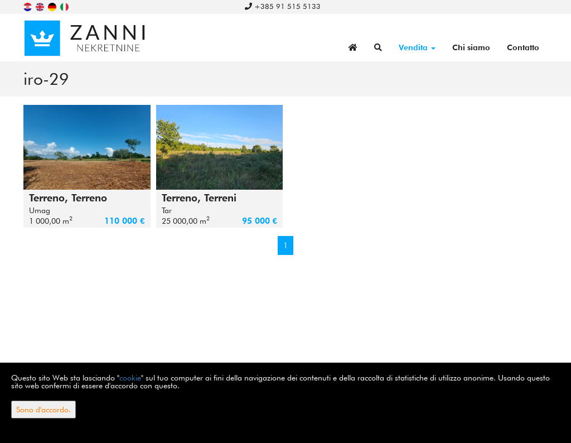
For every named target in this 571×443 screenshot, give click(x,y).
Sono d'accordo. (43, 409)
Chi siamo (471, 47)
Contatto (523, 47)
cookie (130, 377)
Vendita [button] (417, 47)
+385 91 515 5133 (283, 6)
